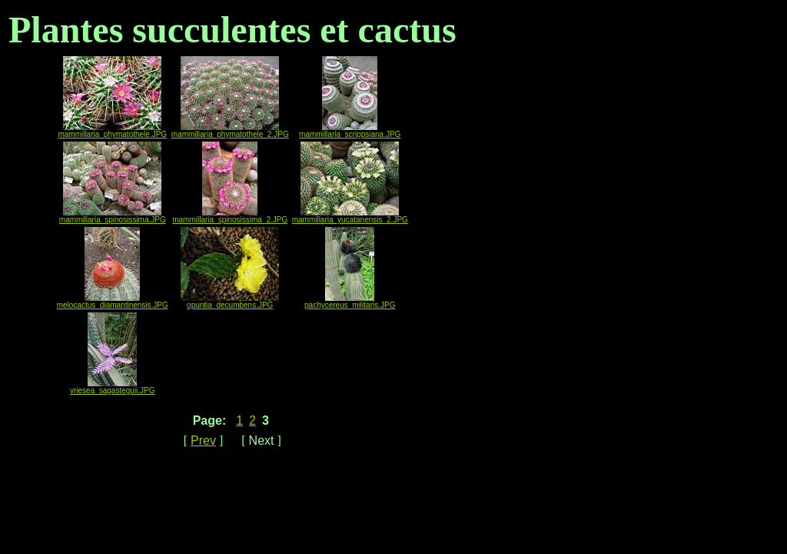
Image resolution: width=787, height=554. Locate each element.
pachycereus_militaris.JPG (349, 301)
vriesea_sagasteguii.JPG (112, 387)
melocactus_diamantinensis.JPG (112, 301)
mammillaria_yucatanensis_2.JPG (350, 216)
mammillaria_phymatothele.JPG (112, 130)
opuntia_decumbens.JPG (230, 301)
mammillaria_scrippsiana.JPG (349, 130)
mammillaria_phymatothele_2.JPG (230, 130)
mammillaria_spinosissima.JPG (112, 216)
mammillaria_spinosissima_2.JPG (229, 216)
